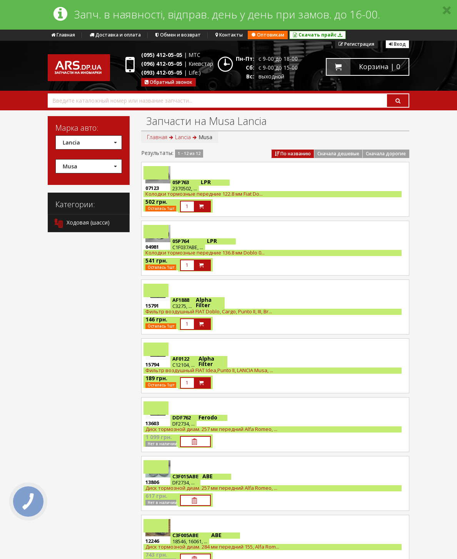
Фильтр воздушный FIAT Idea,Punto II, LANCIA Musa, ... (209, 370)
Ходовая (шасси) (82, 223)
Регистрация (356, 44)
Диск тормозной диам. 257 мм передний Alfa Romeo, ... (211, 429)
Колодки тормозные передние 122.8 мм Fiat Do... (204, 193)
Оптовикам (267, 35)
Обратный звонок (168, 82)
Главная (63, 35)
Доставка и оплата (115, 35)
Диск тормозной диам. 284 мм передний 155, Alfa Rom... (212, 546)
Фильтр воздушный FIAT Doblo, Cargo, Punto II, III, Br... (208, 311)
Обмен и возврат (178, 35)
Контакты (229, 35)
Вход (397, 44)
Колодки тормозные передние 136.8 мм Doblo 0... (205, 252)
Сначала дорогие (386, 153)
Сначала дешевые (338, 153)
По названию (293, 153)
